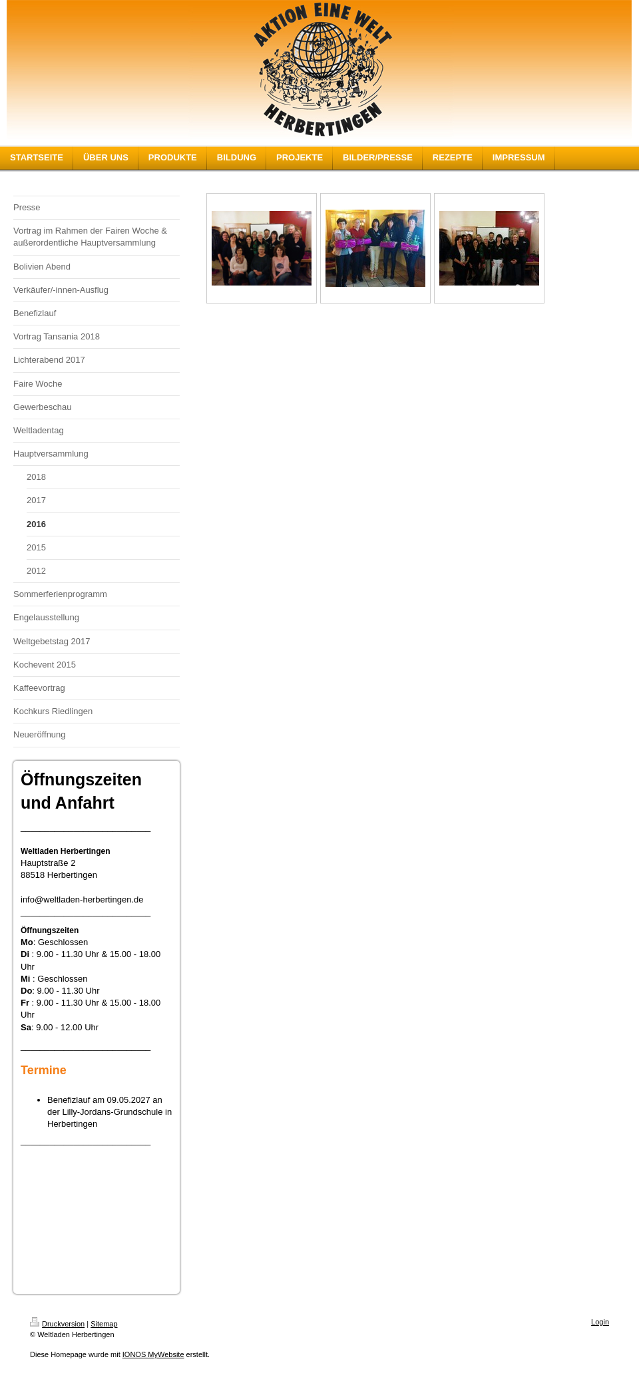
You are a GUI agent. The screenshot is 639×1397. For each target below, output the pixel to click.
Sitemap (104, 1324)
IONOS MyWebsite (153, 1354)
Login (600, 1322)
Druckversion (57, 1324)
